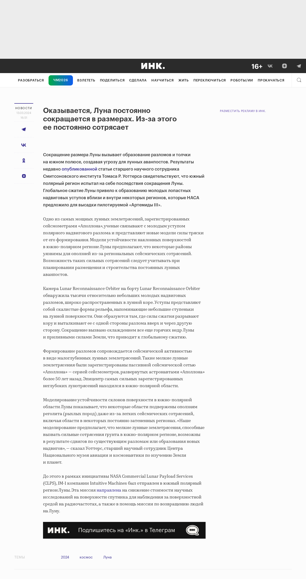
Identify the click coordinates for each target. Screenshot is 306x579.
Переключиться (209, 80)
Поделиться (112, 80)
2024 (65, 557)
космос (86, 557)
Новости (23, 108)
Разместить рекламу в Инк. (243, 111)
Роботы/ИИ (241, 80)
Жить (183, 80)
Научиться (162, 80)
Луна (107, 557)
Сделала (138, 80)
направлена (109, 490)
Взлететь (86, 80)
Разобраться (31, 80)
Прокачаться (271, 80)
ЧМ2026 (60, 80)
